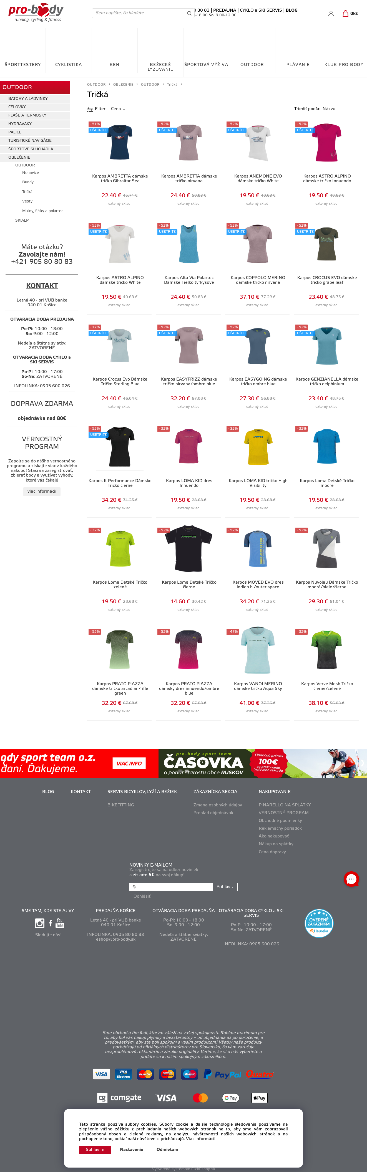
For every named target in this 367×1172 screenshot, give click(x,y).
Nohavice (30, 169)
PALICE (14, 129)
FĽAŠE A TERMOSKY (27, 112)
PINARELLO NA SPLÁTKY (285, 805)
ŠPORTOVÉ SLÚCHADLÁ (30, 146)
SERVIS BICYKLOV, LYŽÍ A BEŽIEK (142, 792)
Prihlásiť (223, 887)
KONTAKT (81, 792)
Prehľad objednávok (213, 813)
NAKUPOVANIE (275, 792)
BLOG (48, 792)
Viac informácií (200, 1138)
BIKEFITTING (120, 805)
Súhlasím (96, 1149)
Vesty (27, 198)
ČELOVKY (17, 103)
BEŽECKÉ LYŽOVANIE (161, 67)
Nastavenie (134, 1150)
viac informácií (41, 488)
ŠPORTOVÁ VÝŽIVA (206, 65)
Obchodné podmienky (280, 821)
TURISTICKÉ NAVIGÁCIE (30, 137)
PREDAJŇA (224, 10)
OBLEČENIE (19, 154)
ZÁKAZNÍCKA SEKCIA (215, 792)
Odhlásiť (143, 894)
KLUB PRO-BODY (344, 65)
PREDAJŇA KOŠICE (115, 909)
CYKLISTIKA (68, 65)
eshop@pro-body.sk (115, 937)
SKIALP (22, 217)
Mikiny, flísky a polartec (42, 207)
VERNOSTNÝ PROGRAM (284, 813)
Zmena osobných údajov (217, 805)
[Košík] (349, 13)
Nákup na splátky (276, 844)
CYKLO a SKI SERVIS (261, 10)
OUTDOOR (252, 65)
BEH (115, 65)
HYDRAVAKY (20, 120)
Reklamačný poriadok (280, 829)
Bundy (28, 179)
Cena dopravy (272, 852)
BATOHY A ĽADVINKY (28, 95)
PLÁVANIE (298, 65)
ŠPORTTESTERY (23, 65)
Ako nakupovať (274, 836)
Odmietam (170, 1150)
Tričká (27, 188)
